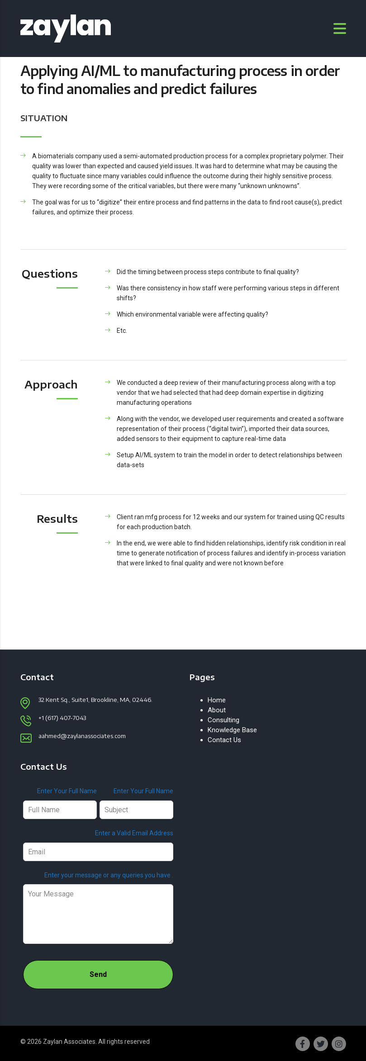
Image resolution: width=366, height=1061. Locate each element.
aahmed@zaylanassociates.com (82, 735)
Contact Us (224, 740)
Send (98, 974)
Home (217, 700)
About (217, 710)
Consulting (223, 720)
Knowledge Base (232, 730)
